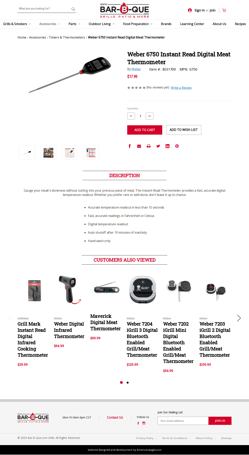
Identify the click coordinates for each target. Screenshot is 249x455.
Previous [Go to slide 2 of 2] (10, 318)
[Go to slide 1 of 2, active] (121, 383)
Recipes (240, 24)
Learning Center (192, 24)
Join (212, 10)
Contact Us (115, 417)
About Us (219, 24)
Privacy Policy (145, 438)
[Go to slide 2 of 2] (128, 383)
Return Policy (204, 438)
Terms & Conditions (174, 438)
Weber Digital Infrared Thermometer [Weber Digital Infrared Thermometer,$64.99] (69, 330)
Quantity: (133, 108)
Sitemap (226, 438)
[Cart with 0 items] (225, 10)
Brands (166, 24)
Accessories (49, 24)
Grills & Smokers (17, 24)
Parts (74, 24)
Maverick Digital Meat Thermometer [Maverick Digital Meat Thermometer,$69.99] (105, 322)
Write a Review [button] (181, 88)
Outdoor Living (101, 24)
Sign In (196, 10)
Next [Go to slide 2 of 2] (239, 318)
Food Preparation (137, 24)
